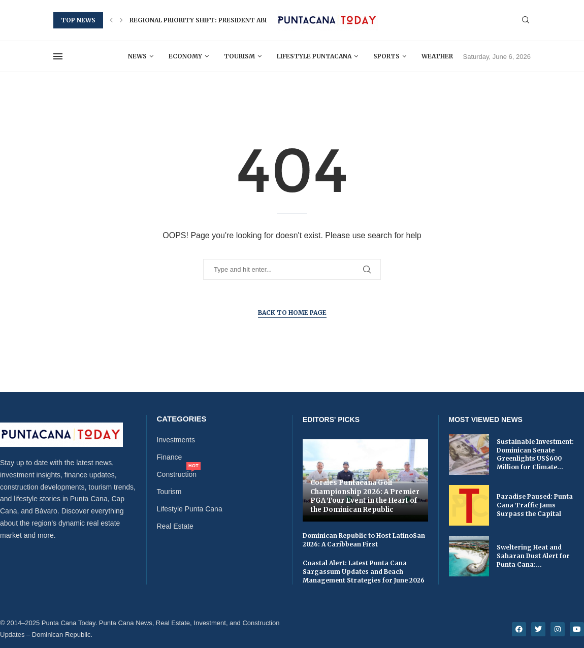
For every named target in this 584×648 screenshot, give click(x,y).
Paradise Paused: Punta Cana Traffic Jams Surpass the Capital (535, 505)
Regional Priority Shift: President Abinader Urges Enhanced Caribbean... (260, 20)
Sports (386, 56)
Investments (176, 439)
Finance (169, 457)
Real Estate (175, 526)
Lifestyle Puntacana (314, 56)
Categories (182, 419)
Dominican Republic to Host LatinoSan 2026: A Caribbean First (364, 540)
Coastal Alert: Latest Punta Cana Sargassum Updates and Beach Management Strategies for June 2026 (364, 571)
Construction (177, 474)
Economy (185, 56)
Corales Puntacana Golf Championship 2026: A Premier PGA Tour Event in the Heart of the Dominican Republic (364, 496)
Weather (437, 56)
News (137, 56)
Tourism (239, 56)
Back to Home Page (292, 312)
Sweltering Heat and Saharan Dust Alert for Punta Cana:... (533, 555)
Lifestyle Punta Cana (189, 508)
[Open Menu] (57, 56)
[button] (111, 20)
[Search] (526, 20)
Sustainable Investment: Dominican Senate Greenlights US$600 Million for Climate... (535, 454)
